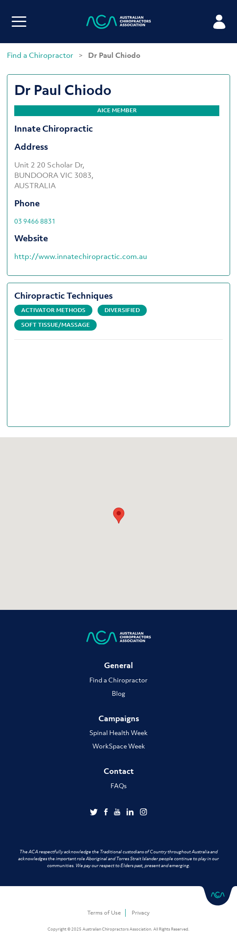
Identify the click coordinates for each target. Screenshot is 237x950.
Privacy (141, 912)
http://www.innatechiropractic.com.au (80, 256)
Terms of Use (104, 912)
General (118, 665)
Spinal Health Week (118, 732)
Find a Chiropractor (41, 55)
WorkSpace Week (118, 746)
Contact (119, 771)
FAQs (118, 785)
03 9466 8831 (35, 221)
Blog (118, 693)
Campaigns (118, 718)
